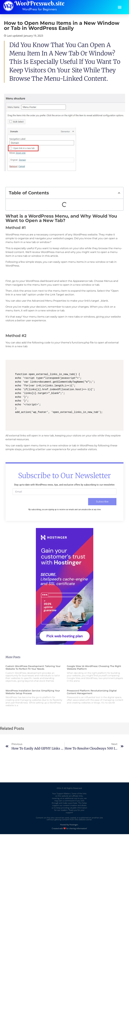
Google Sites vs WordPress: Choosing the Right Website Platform (94, 667)
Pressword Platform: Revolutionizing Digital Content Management (92, 692)
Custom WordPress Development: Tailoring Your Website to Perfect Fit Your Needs (33, 667)
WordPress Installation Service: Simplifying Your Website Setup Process (33, 692)
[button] (120, 7)
